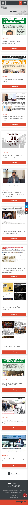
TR (15, 3)
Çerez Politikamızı (19, 501)
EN (16, 3)
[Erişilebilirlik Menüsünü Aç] (25, 495)
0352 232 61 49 (14, 495)
